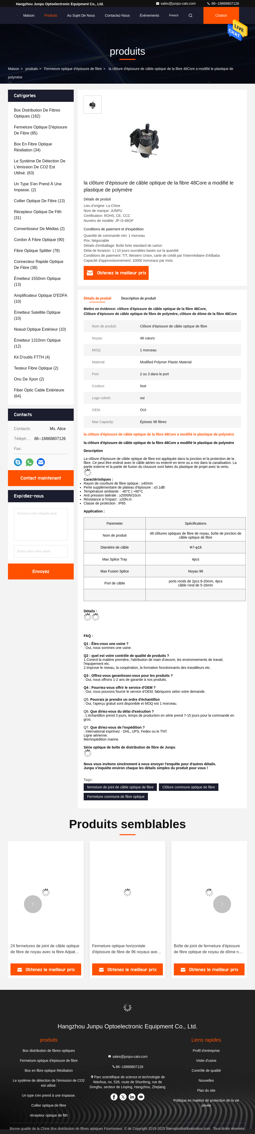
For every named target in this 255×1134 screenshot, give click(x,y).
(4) (32, 357)
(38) (38, 264)
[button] (33, 904)
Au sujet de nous (81, 15)
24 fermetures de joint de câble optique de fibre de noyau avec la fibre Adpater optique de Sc (44, 949)
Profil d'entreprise (206, 1051)
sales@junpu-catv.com (176, 3)
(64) (39, 393)
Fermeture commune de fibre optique (115, 797)
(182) (37, 113)
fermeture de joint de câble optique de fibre (120, 787)
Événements (149, 15)
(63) (39, 167)
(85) (40, 130)
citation (221, 15)
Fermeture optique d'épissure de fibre (73, 69)
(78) (37, 251)
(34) (33, 147)
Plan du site (206, 1090)
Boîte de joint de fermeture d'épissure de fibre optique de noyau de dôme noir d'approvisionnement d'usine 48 (208, 949)
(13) (39, 201)
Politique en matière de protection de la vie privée (206, 1102)
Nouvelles (206, 1080)
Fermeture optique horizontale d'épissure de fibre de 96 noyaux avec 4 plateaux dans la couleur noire (127, 949)
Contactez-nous (117, 15)
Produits (50, 15)
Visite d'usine (206, 1061)
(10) (40, 298)
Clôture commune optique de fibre (188, 787)
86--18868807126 (223, 3)
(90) (39, 240)
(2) (38, 187)
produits (31, 69)
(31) (38, 215)
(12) (37, 343)
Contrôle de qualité (206, 1070)
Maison (28, 15)
